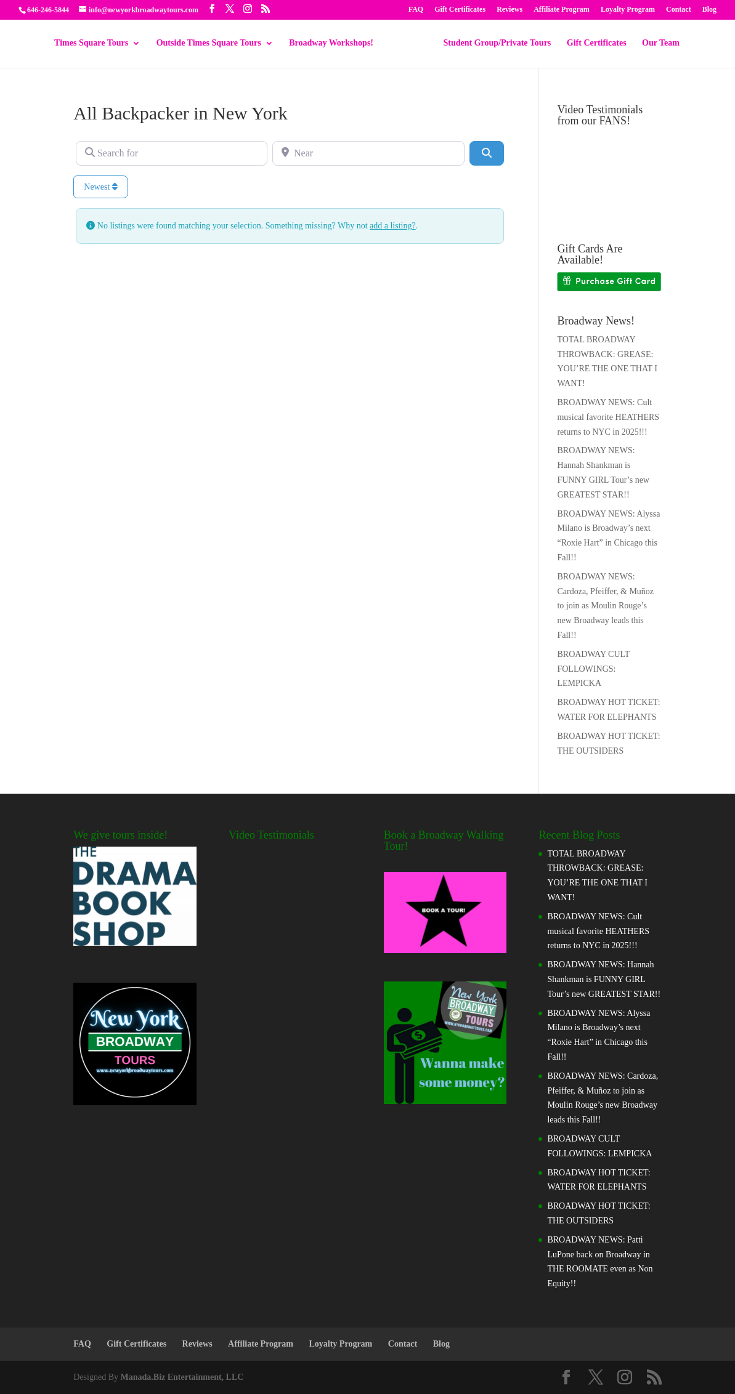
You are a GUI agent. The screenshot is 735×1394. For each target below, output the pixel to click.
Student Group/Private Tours (497, 43)
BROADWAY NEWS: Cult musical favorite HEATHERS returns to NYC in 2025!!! (608, 417)
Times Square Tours (91, 43)
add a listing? (393, 225)
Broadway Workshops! (331, 43)
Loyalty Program (628, 10)
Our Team (661, 43)
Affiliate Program (562, 10)
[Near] (368, 153)
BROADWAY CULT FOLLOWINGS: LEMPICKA (593, 669)
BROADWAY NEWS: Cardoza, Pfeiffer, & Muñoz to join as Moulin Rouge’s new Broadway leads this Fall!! (605, 606)
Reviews (509, 10)
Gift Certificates (459, 10)
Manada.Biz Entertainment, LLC (182, 1377)
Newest (101, 186)
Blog (709, 10)
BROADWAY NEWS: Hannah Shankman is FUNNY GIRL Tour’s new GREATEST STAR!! (603, 979)
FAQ (415, 10)
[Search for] (171, 153)
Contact (678, 10)
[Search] (486, 153)
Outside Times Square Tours (208, 43)
